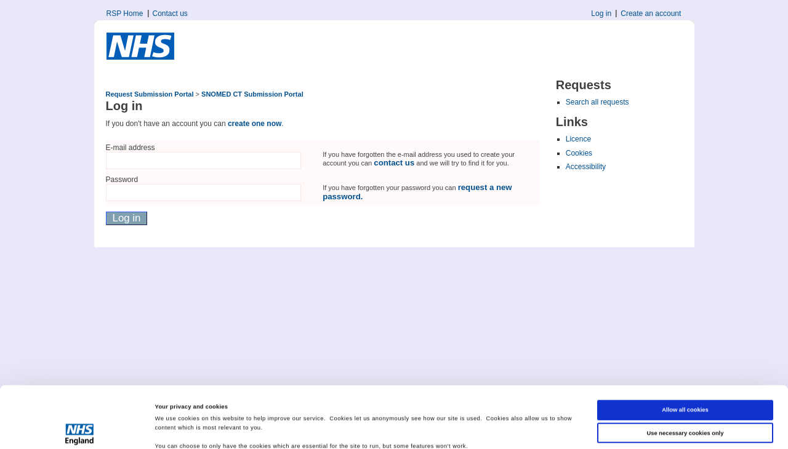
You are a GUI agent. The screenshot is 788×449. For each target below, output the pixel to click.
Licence (578, 139)
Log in (601, 13)
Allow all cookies (685, 352)
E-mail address (130, 147)
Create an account (651, 13)
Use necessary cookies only (685, 375)
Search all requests (597, 102)
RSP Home (125, 13)
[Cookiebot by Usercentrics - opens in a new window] (80, 428)
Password (122, 179)
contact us (394, 162)
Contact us (170, 13)
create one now (254, 123)
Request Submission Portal (150, 94)
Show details (173, 429)
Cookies (579, 153)
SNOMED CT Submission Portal (252, 94)
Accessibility (586, 166)
